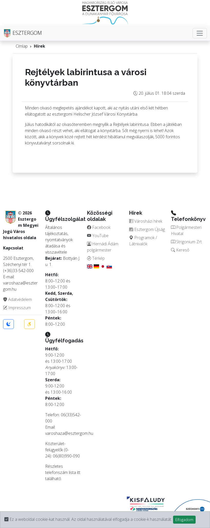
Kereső (180, 250)
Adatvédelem (17, 299)
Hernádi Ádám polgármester (102, 247)
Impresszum (17, 307)
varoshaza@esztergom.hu (69, 433)
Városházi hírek (145, 221)
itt (78, 472)
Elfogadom (184, 519)
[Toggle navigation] (200, 33)
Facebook (98, 227)
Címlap (22, 46)
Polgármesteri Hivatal (186, 230)
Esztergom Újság (147, 229)
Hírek (39, 46)
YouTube (98, 235)
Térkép (96, 258)
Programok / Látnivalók (143, 241)
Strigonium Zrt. (187, 242)
